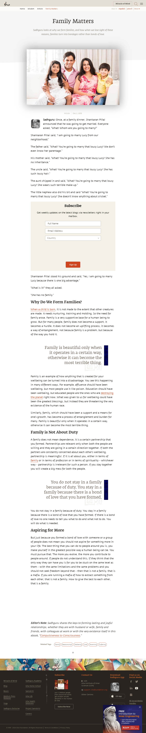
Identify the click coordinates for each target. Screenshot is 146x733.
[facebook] (4, 242)
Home (22, 9)
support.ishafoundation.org (95, 690)
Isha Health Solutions (30, 702)
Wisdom (31, 9)
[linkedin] (4, 254)
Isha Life (29, 696)
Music (6, 691)
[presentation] (73, 252)
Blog (5, 686)
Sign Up (73, 264)
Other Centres (87, 695)
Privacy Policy (65, 728)
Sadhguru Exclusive (12, 708)
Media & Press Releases (9, 697)
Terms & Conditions (51, 728)
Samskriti (30, 691)
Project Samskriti (33, 708)
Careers (29, 714)
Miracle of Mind (10, 681)
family (34, 460)
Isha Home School (33, 686)
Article (39, 9)
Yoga (6, 703)
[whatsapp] (5, 237)
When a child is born (43, 309)
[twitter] (4, 248)
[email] (4, 260)
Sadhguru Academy (33, 681)
